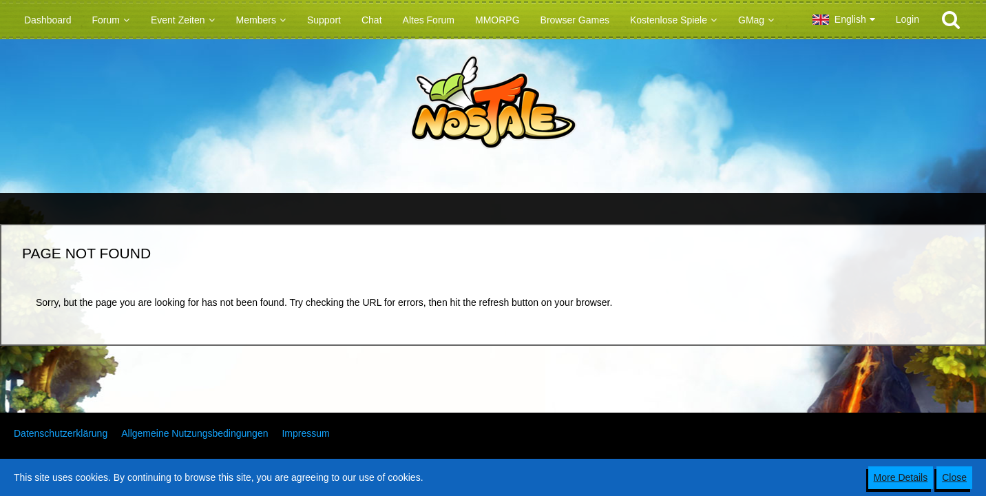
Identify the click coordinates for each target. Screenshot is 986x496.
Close (954, 477)
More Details (901, 477)
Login (907, 19)
